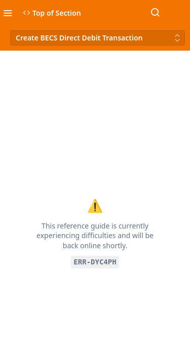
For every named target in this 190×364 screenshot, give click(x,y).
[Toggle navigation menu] (7, 12)
